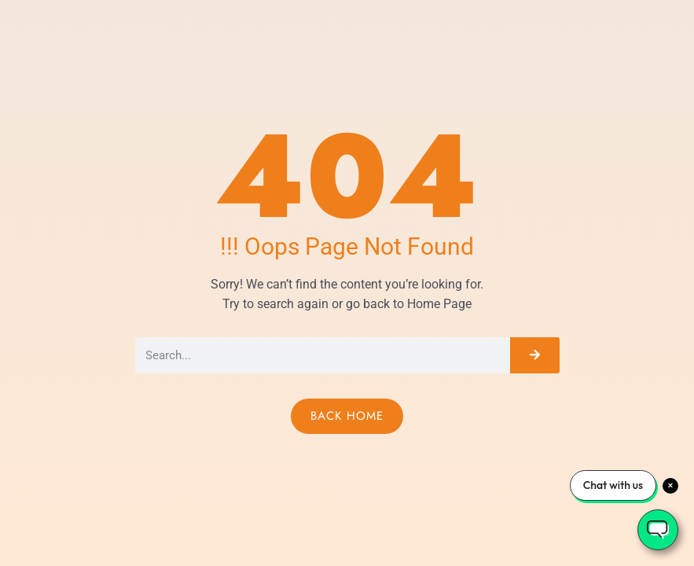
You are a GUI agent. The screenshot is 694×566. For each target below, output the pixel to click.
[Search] (534, 355)
